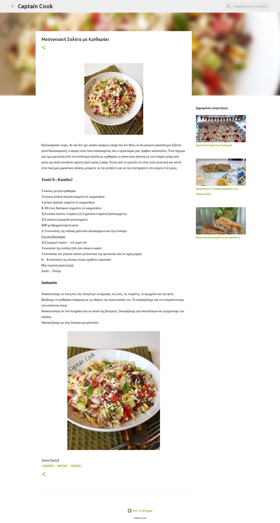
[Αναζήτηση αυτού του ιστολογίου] (250, 6)
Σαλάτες (76, 466)
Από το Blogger (140, 510)
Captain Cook (35, 6)
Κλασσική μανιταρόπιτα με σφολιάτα (218, 237)
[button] (43, 47)
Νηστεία (62, 466)
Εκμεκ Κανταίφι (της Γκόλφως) (214, 145)
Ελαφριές (48, 466)
